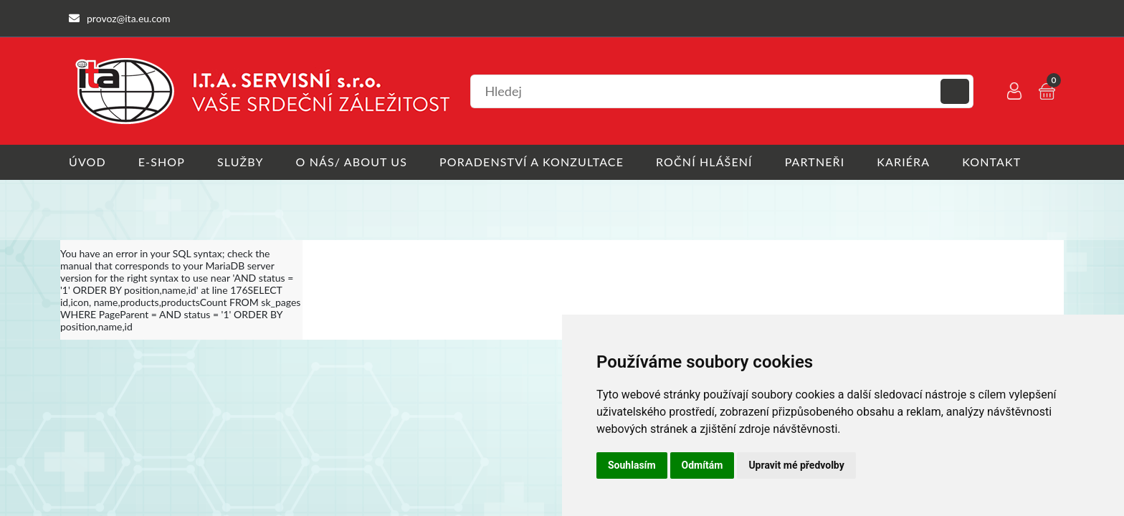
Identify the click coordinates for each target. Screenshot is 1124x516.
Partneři (815, 161)
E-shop (161, 161)
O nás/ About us (352, 161)
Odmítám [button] (702, 465)
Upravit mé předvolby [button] (796, 465)
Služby (240, 161)
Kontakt (991, 161)
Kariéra (903, 161)
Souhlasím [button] (632, 465)
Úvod (87, 161)
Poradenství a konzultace (531, 161)
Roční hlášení (704, 161)
